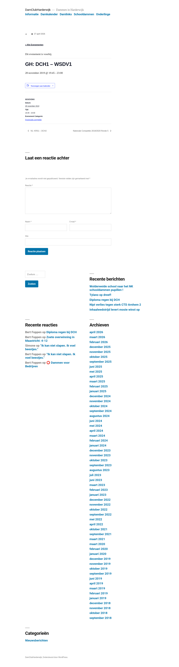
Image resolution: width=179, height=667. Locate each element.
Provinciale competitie (33, 120)
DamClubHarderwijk (38, 10)
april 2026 (96, 332)
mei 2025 (96, 371)
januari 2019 (98, 598)
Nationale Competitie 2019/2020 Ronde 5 (91, 131)
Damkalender (49, 14)
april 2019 (96, 583)
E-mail (73, 222)
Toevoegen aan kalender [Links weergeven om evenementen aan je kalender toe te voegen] (40, 86)
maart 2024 (97, 435)
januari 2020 (98, 554)
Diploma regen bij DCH (105, 300)
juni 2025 (96, 366)
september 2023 (100, 465)
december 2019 (100, 559)
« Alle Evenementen (34, 45)
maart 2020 (97, 544)
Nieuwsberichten (36, 640)
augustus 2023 (100, 470)
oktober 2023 (98, 460)
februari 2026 (99, 342)
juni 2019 (96, 578)
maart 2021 (97, 539)
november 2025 (100, 352)
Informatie (32, 14)
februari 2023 (99, 490)
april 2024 (96, 430)
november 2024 (100, 401)
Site (26, 236)
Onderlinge (103, 14)
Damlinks (66, 14)
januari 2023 (98, 494)
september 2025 (100, 361)
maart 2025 (97, 381)
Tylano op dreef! (100, 295)
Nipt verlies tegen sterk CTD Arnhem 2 (115, 304)
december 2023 (100, 450)
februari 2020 (99, 549)
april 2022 (96, 524)
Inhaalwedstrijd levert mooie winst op (115, 309)
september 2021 (100, 534)
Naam (28, 222)
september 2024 (100, 411)
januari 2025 (98, 391)
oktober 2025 (98, 357)
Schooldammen (84, 14)
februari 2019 (99, 593)
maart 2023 (97, 485)
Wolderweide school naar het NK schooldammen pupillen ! (111, 288)
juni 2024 (96, 421)
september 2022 (100, 514)
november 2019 (100, 564)
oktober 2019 (98, 568)
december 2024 (100, 396)
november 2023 (100, 455)
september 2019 (100, 573)
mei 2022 (96, 519)
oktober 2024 (98, 406)
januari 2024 (98, 445)
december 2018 (100, 603)
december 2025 (100, 347)
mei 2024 (96, 425)
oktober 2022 (98, 509)
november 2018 (100, 608)
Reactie (29, 185)
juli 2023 (95, 475)
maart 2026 (97, 337)
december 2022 (100, 499)
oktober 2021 (98, 529)
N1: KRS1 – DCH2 (38, 131)
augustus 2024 (100, 416)
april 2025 (96, 376)
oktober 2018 (98, 613)
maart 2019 (97, 588)
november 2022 (100, 504)
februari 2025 (99, 386)
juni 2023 (96, 480)
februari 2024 (99, 440)
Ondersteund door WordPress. (55, 657)
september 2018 (100, 618)
